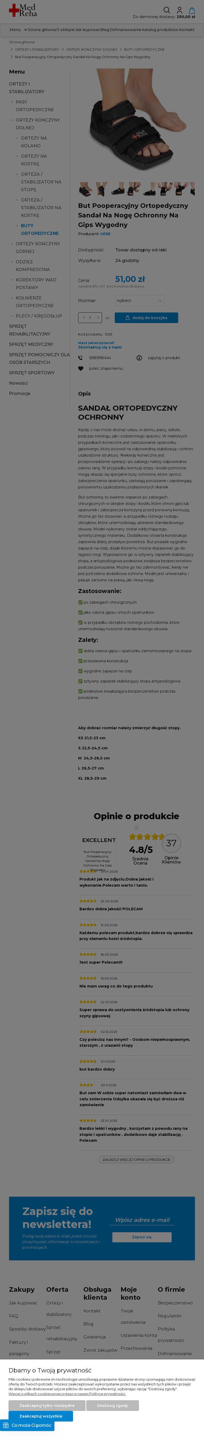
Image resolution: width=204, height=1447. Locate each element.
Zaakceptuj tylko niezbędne (47, 1405)
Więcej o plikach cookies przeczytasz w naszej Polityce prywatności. (67, 1394)
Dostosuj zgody (112, 1405)
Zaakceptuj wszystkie (40, 1416)
